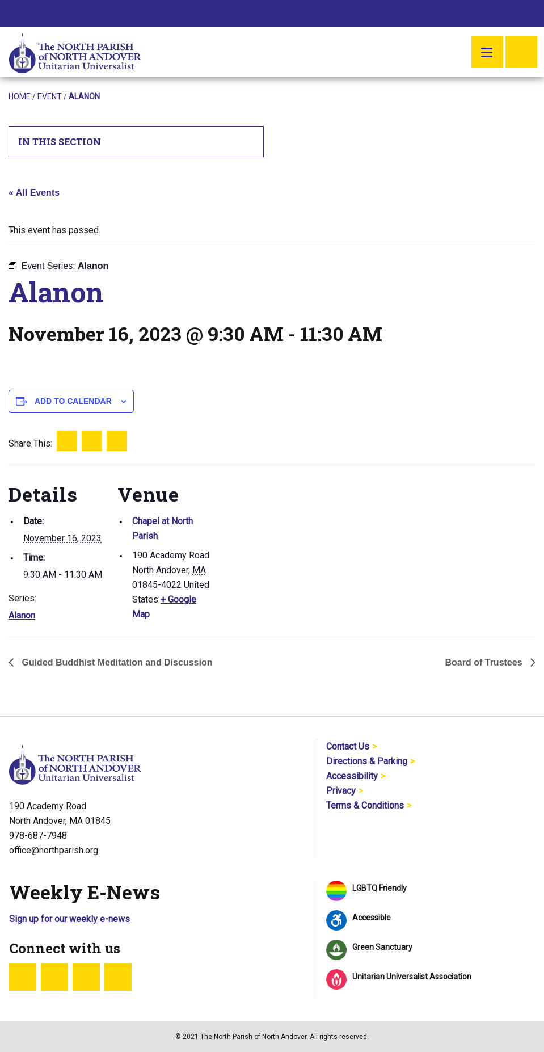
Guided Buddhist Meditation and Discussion (115, 662)
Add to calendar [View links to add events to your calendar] (73, 401)
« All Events (34, 192)
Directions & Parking (366, 761)
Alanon (22, 615)
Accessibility (352, 776)
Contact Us (347, 746)
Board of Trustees (485, 662)
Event (49, 96)
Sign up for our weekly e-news (69, 919)
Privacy (341, 790)
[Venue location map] (286, 543)
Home (20, 96)
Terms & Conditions (365, 805)
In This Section (136, 142)
